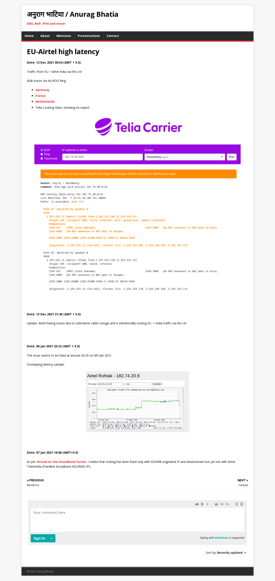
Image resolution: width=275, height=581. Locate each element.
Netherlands (45, 101)
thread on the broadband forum (61, 462)
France (40, 96)
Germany (42, 90)
